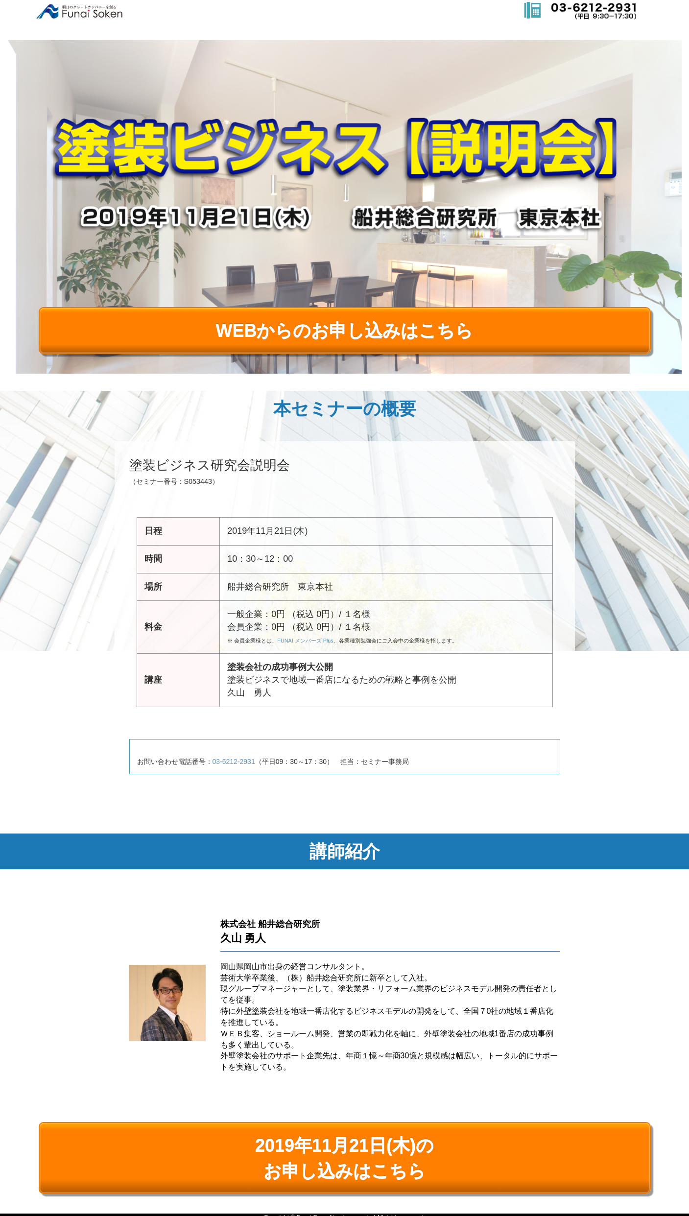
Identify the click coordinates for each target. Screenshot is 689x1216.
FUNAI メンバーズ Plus (305, 641)
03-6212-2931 (234, 761)
